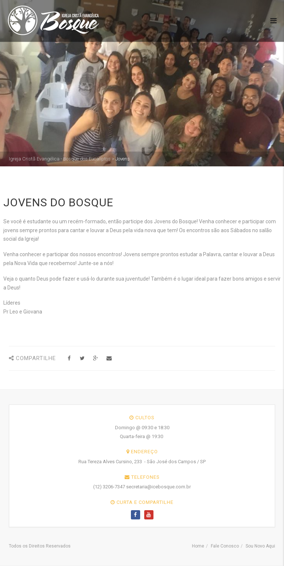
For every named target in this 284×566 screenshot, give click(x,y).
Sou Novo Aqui (260, 546)
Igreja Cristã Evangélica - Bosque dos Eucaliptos (60, 159)
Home (198, 546)
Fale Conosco (225, 546)
